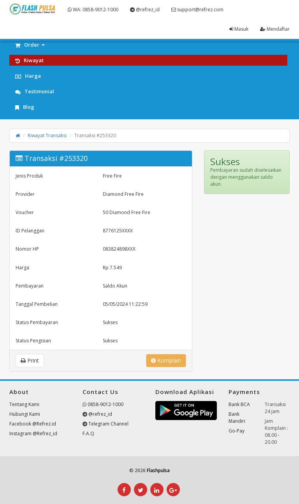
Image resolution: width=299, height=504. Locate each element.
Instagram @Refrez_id (33, 433)
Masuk (238, 29)
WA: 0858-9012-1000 (93, 9)
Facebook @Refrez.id (32, 423)
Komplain (166, 360)
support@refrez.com (197, 9)
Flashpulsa (158, 470)
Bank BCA (239, 404)
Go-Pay (236, 430)
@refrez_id (145, 9)
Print (30, 360)
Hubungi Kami (24, 414)
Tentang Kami (24, 404)
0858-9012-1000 (105, 404)
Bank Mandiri (237, 417)
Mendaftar (275, 29)
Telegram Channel (108, 423)
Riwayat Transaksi (47, 135)
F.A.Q (88, 433)
